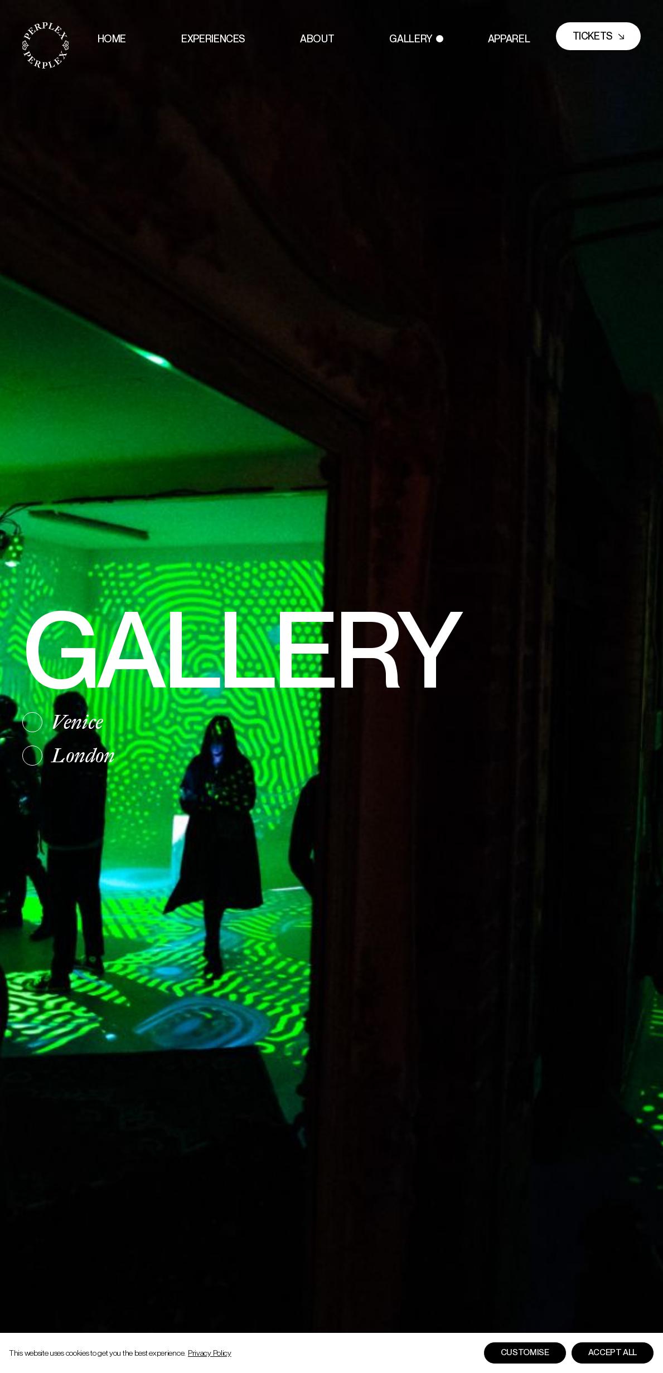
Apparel (509, 39)
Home (112, 39)
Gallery (410, 39)
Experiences (213, 39)
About (317, 39)
